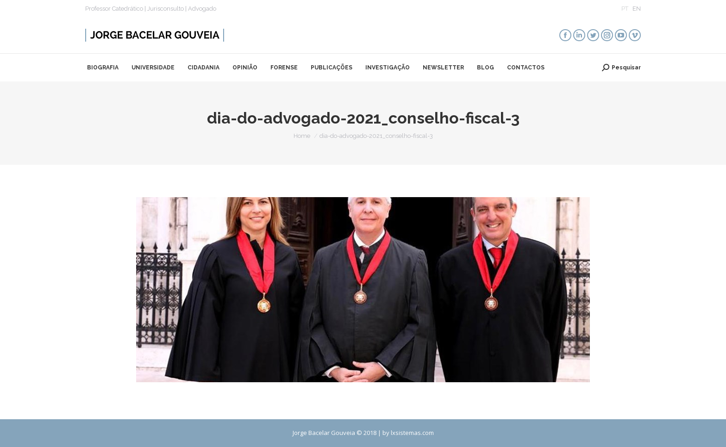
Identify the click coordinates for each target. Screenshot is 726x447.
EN (636, 8)
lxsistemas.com (412, 432)
